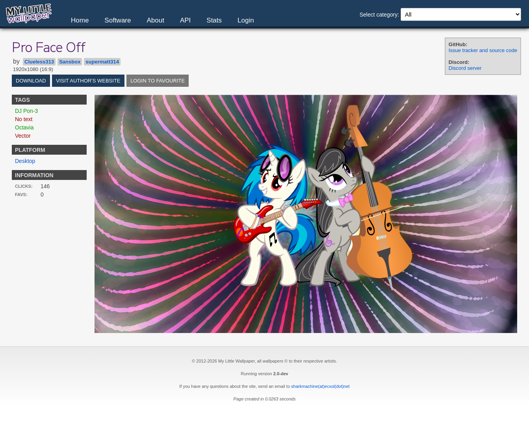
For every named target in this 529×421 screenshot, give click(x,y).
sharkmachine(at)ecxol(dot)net (320, 386)
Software (117, 20)
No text (23, 119)
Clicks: (24, 186)
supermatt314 (102, 62)
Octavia (24, 127)
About (155, 20)
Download (31, 81)
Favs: (21, 194)
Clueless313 (39, 62)
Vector (23, 136)
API (185, 20)
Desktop (25, 161)
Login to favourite (157, 81)
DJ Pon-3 (26, 111)
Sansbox (69, 62)
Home (80, 20)
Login (246, 20)
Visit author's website (88, 81)
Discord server (465, 68)
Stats (214, 20)
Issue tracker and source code (483, 50)
